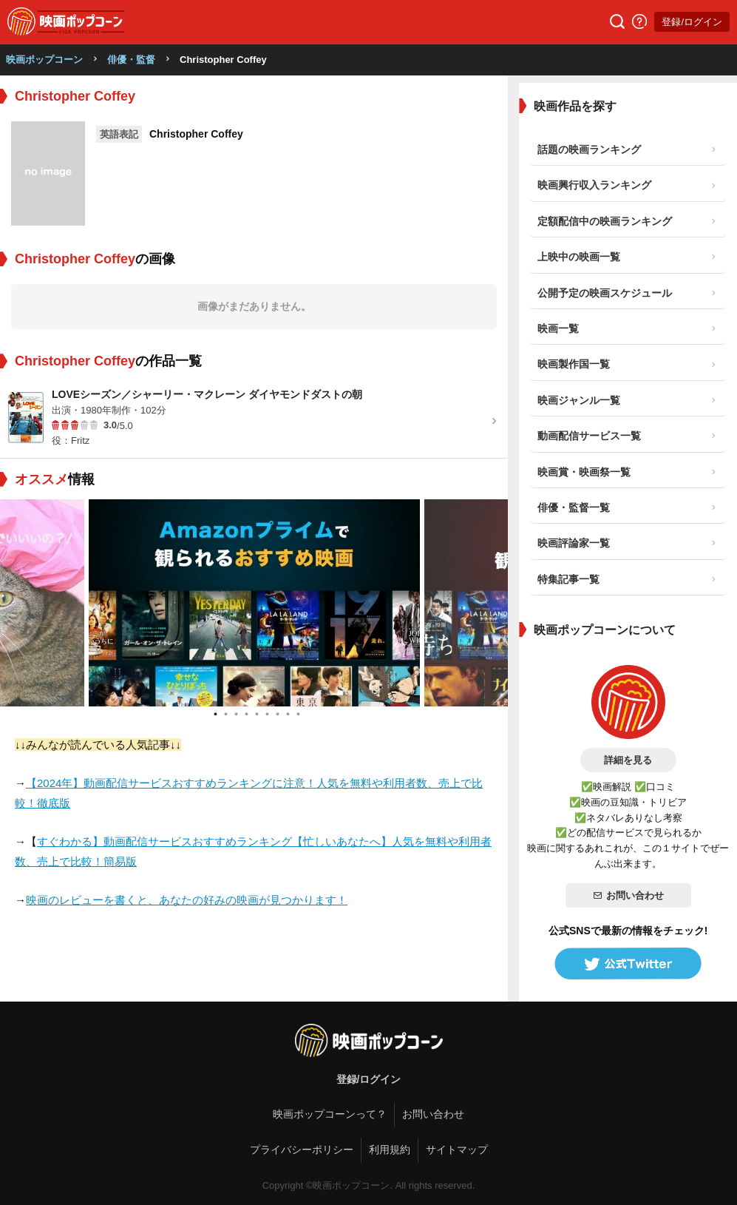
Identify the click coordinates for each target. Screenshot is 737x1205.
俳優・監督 (131, 59)
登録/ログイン (692, 21)
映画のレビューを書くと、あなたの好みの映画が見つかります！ (186, 900)
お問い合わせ (628, 895)
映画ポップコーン (44, 59)
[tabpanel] (254, 602)
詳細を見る (628, 760)
